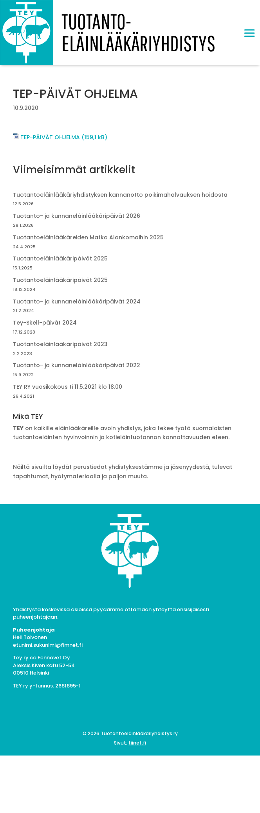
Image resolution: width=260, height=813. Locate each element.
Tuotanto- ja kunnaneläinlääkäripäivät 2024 (77, 301)
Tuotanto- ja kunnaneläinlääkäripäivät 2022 (76, 365)
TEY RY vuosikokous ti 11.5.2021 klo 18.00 (67, 387)
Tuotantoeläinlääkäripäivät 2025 (60, 258)
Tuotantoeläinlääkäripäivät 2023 (60, 344)
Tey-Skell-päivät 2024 (45, 323)
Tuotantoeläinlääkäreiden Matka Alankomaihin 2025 (88, 237)
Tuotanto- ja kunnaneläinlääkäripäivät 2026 (76, 216)
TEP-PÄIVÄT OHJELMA (50, 137)
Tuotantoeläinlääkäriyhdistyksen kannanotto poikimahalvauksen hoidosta (120, 195)
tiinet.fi (137, 742)
